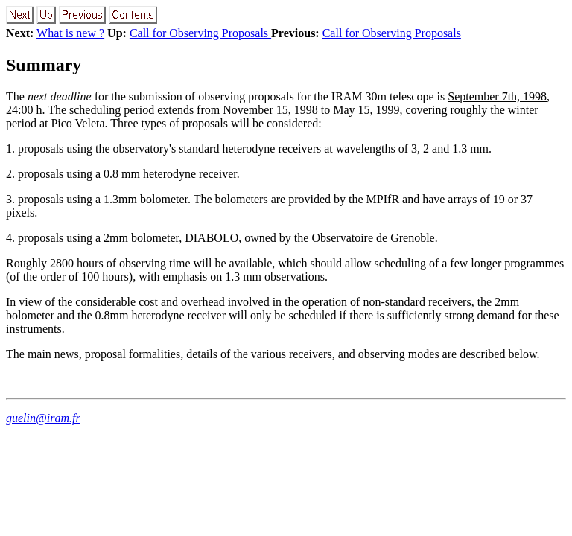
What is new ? (70, 33)
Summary (43, 64)
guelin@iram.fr (43, 418)
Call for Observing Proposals (200, 33)
